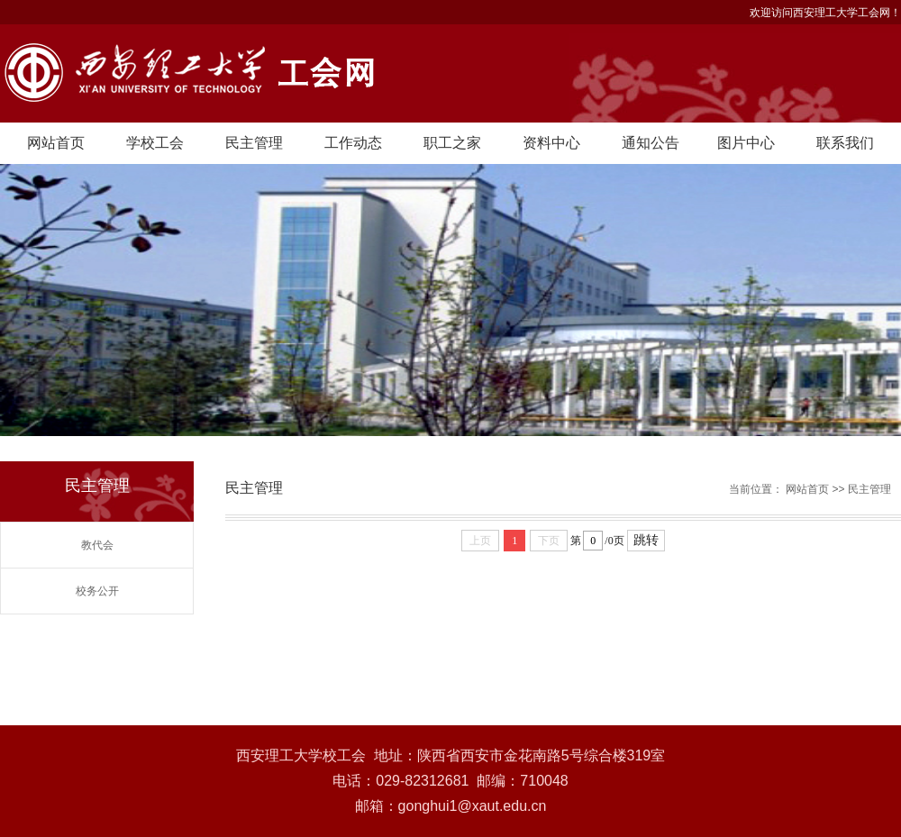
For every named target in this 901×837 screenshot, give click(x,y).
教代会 (97, 545)
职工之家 (452, 142)
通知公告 (650, 142)
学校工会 (155, 142)
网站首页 (56, 142)
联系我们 (845, 142)
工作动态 (353, 142)
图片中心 (746, 142)
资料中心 (551, 142)
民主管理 (254, 142)
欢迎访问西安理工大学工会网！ (825, 12)
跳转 (646, 540)
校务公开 (97, 591)
